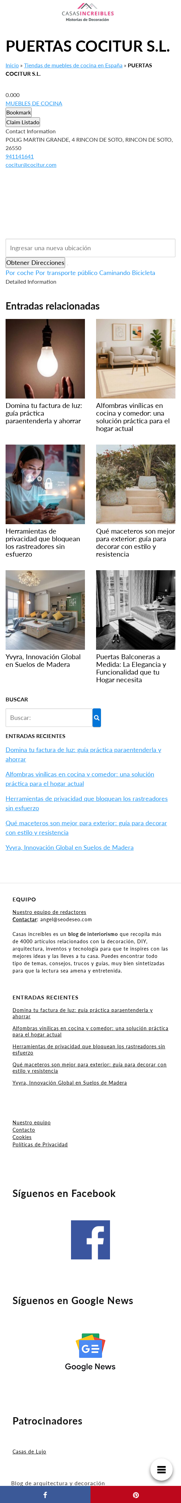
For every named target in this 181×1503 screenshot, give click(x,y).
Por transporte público (66, 272)
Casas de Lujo (29, 1451)
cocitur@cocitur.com (31, 164)
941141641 (20, 156)
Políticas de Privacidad (40, 1144)
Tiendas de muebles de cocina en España (73, 65)
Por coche (20, 272)
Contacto (24, 1130)
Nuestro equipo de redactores (49, 912)
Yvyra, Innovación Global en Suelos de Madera (70, 847)
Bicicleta (143, 272)
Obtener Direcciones (35, 262)
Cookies (22, 1137)
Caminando (114, 272)
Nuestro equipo (32, 1122)
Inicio (12, 65)
